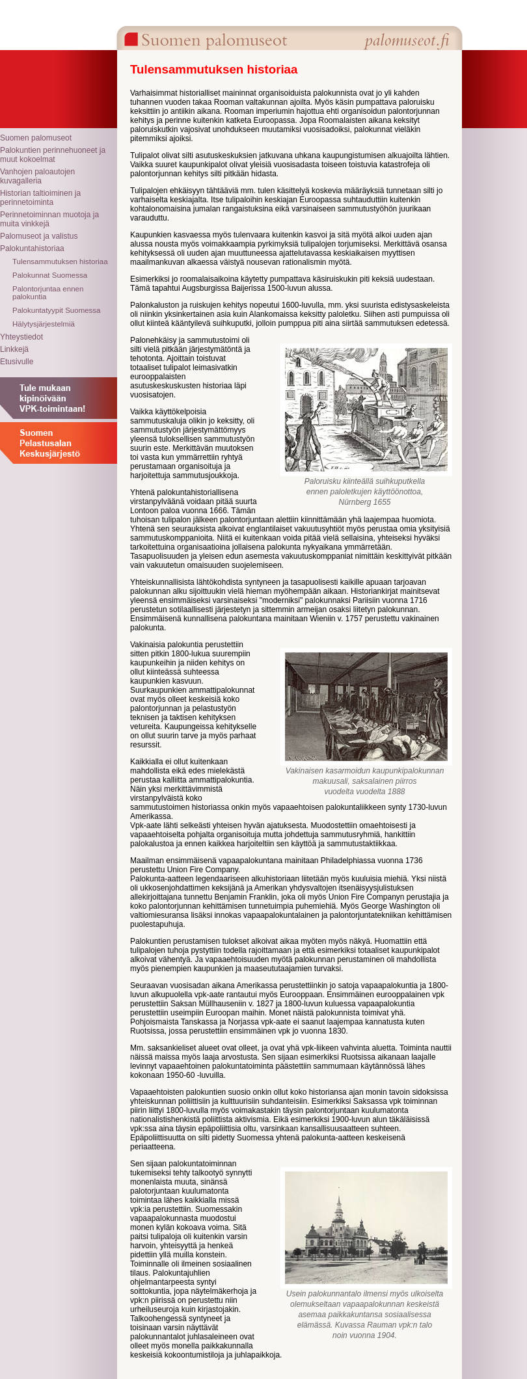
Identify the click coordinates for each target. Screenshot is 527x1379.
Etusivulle (16, 361)
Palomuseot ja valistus (38, 236)
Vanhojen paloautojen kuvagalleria (37, 176)
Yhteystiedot (21, 336)
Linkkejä (14, 349)
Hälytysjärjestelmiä (43, 324)
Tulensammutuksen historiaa (60, 261)
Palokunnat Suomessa (49, 275)
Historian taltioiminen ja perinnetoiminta (40, 198)
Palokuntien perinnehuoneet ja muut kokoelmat (52, 155)
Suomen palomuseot (36, 137)
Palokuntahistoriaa (32, 248)
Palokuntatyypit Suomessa (56, 310)
